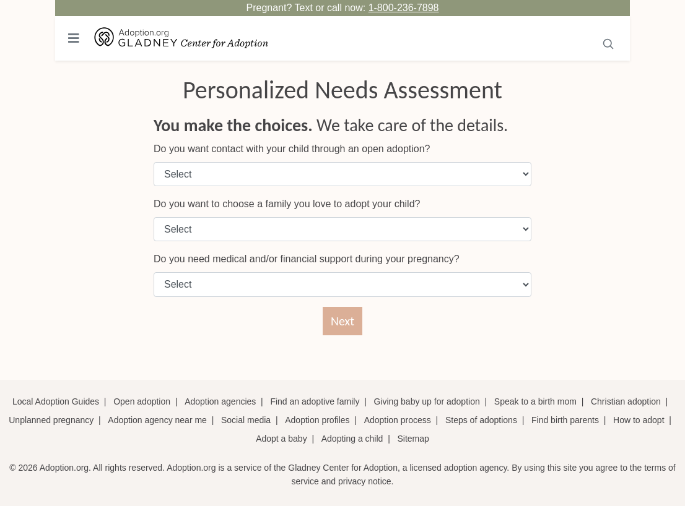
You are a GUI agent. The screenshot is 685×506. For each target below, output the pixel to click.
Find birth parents (565, 420)
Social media (246, 420)
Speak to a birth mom (535, 401)
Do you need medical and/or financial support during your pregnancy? (307, 259)
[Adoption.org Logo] (181, 38)
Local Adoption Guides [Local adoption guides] (55, 401)
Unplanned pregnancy (51, 420)
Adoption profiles (317, 420)
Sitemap (413, 439)
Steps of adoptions (481, 420)
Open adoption (141, 401)
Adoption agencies (220, 401)
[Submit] (608, 43)
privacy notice (364, 481)
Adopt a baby (281, 439)
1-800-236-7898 (404, 7)
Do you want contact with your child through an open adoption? (292, 149)
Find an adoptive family (314, 401)
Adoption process (397, 420)
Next (342, 321)
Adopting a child (352, 439)
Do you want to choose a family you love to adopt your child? (287, 204)
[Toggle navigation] (73, 38)
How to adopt (639, 420)
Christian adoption (626, 401)
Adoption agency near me (157, 420)
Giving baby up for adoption (426, 401)
